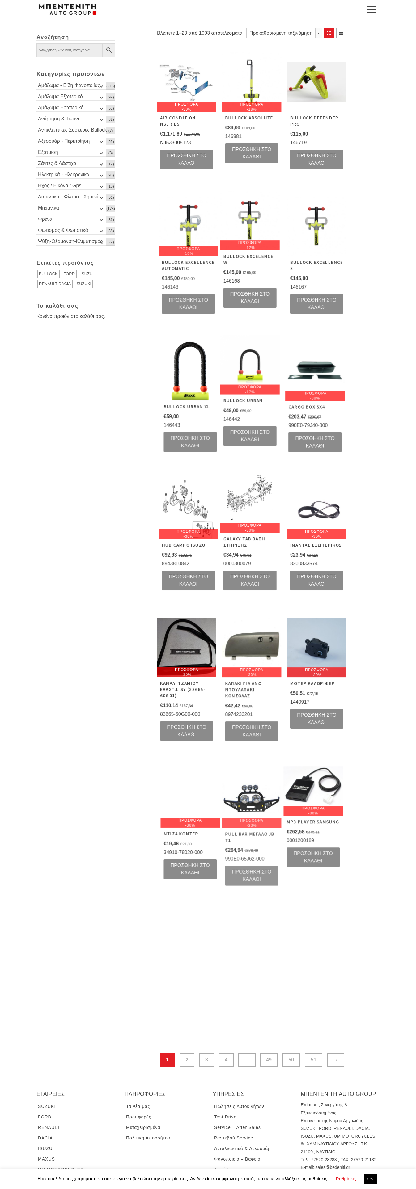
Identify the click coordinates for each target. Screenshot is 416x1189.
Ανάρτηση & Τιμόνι (58, 118)
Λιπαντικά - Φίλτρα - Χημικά (68, 196)
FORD (69, 273)
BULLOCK (48, 273)
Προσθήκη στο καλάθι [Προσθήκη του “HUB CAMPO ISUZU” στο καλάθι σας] (218, 564)
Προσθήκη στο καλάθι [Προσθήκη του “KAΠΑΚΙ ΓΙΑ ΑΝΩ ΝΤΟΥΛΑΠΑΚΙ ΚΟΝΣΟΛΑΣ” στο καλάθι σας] (245, 712)
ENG (305, 1159)
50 (291, 1023)
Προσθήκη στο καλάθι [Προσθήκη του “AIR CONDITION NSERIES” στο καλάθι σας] (186, 159)
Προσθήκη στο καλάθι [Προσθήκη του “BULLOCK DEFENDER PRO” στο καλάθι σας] (304, 159)
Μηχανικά (48, 207)
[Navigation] (372, 9)
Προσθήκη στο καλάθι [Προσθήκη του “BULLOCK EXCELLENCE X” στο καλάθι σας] (304, 297)
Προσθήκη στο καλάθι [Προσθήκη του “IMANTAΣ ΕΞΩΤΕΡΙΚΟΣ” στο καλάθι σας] (304, 564)
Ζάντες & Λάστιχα (57, 163)
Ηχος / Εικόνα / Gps (59, 185)
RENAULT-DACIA (55, 283)
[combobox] (284, 33)
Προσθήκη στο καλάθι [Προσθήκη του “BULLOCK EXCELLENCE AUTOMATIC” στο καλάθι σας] (218, 297)
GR (317, 1159)
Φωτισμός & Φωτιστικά (63, 230)
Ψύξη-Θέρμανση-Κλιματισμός (70, 241)
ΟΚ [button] (370, 1179)
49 (269, 1023)
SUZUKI (84, 283)
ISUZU (86, 273)
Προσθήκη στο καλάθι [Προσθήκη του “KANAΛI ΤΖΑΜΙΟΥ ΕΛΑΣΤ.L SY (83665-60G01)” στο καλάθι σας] (186, 709)
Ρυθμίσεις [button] (346, 1178)
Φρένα (45, 219)
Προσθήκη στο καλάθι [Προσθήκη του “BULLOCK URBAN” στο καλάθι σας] (213, 426)
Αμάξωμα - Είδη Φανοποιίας (69, 85)
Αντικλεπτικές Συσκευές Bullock (72, 129)
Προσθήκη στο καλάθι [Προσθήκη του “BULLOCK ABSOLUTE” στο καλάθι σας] (245, 153)
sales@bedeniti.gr (332, 1131)
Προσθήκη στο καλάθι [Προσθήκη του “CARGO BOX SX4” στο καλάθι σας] (272, 432)
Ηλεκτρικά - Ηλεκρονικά (63, 174)
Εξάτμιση (48, 152)
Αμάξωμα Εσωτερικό (60, 107)
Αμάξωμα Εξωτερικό (60, 96)
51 (313, 1023)
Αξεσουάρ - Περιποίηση (64, 141)
